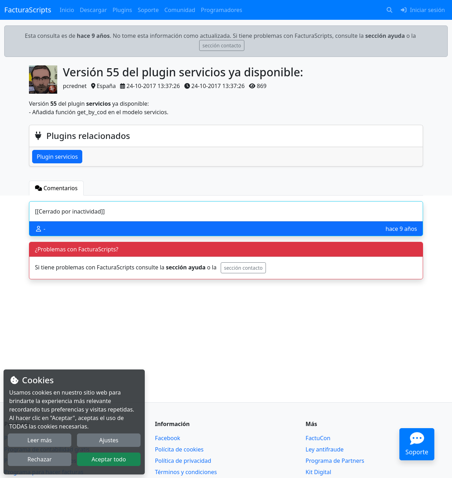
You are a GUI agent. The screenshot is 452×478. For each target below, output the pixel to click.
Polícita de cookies (179, 449)
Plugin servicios (57, 157)
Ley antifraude (324, 449)
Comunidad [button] (179, 10)
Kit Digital (318, 472)
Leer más (40, 440)
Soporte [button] (148, 10)
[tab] (56, 188)
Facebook (167, 438)
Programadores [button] (221, 10)
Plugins (122, 10)
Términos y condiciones (186, 472)
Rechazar (40, 459)
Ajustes (108, 440)
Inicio (67, 10)
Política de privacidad (183, 461)
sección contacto (221, 45)
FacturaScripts (27, 9)
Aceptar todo (108, 459)
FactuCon (317, 438)
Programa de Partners (334, 461)
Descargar (93, 10)
